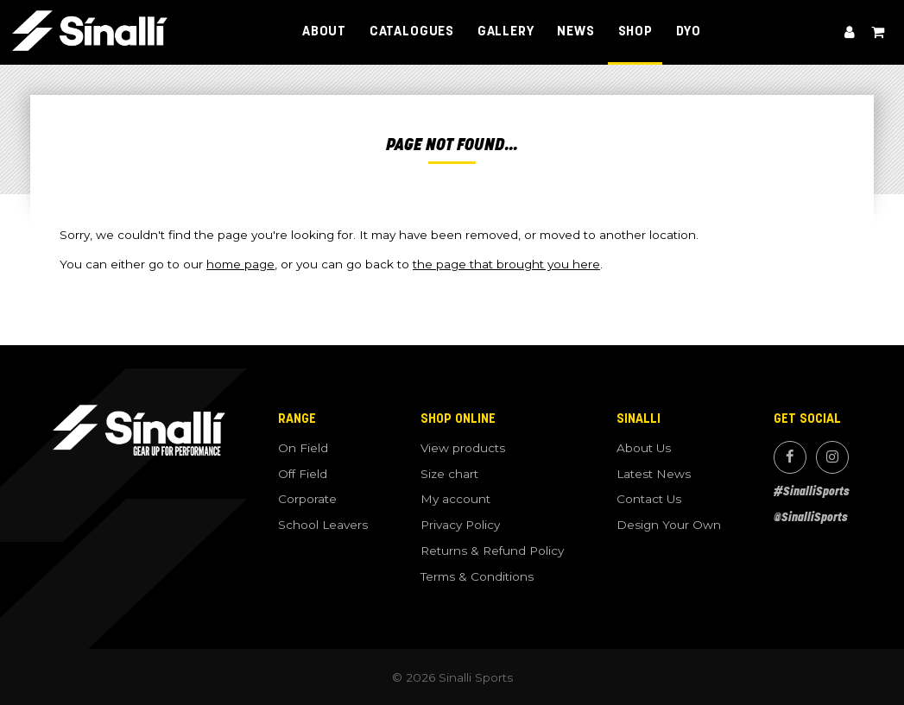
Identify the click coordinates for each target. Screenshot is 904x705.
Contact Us (648, 499)
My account (849, 32)
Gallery (505, 32)
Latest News (653, 474)
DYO (688, 32)
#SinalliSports (812, 491)
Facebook (790, 457)
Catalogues (412, 32)
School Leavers (323, 525)
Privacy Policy (460, 525)
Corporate (307, 499)
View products (462, 448)
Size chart (449, 474)
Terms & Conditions (477, 576)
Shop (635, 32)
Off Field (302, 474)
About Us (643, 448)
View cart (877, 32)
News (575, 32)
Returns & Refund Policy (492, 550)
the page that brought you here (506, 264)
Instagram (832, 457)
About (324, 32)
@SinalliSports (811, 517)
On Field (303, 448)
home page (240, 264)
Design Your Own (668, 525)
